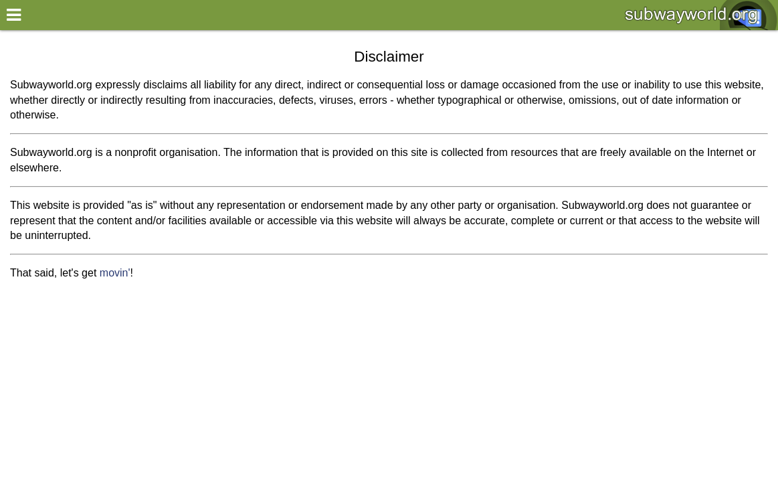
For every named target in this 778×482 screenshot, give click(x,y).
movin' (115, 272)
